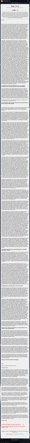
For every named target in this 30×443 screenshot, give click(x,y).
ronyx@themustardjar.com (19, 434)
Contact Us (28, 442)
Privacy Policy (21, 442)
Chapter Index (16, 439)
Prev (13, 439)
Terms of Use (24, 442)
